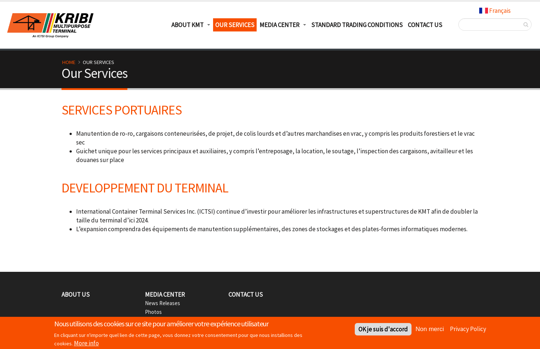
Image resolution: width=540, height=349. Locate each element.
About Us (76, 294)
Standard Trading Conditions (357, 25)
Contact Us (425, 25)
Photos (153, 311)
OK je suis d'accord (383, 330)
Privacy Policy (468, 330)
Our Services (234, 25)
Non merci (430, 330)
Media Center (279, 25)
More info (86, 344)
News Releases (162, 303)
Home (68, 62)
